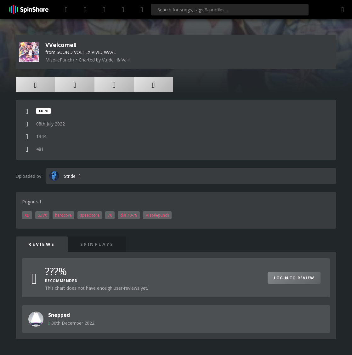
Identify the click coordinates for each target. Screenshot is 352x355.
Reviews (41, 244)
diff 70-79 (128, 215)
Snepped (59, 314)
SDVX (42, 215)
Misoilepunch (157, 215)
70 (110, 215)
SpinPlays (97, 244)
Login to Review (294, 278)
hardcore (63, 215)
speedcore (89, 215)
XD (27, 215)
